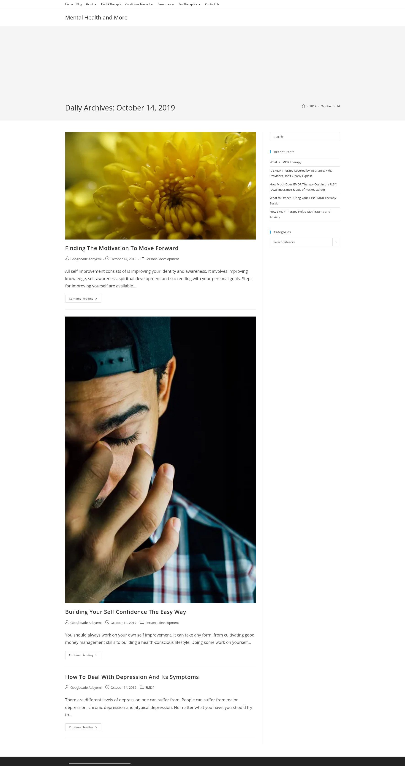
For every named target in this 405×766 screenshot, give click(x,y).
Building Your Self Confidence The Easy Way (125, 611)
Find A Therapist (111, 4)
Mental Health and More (96, 17)
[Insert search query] (305, 136)
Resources (167, 4)
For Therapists (190, 4)
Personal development (162, 259)
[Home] (303, 106)
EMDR (149, 687)
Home (69, 4)
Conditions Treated (139, 4)
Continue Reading (85, 299)
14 (338, 106)
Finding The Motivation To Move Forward (122, 248)
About (91, 4)
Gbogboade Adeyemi (86, 259)
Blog (79, 4)
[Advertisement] (202, 68)
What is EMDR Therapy (285, 162)
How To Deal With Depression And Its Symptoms (132, 677)
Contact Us (212, 4)
